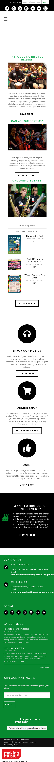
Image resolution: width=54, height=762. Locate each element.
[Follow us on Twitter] (33, 9)
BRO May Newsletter (14, 648)
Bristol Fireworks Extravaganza (35, 260)
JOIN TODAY (27, 485)
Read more (27, 114)
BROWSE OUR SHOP (27, 431)
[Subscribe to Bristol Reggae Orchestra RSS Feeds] (46, 9)
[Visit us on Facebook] (8, 9)
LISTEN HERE (27, 373)
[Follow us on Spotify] (21, 9)
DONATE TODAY (27, 176)
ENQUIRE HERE (27, 535)
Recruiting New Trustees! (16, 629)
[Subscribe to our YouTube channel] (40, 9)
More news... (45, 667)
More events (27, 303)
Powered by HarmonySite (13, 745)
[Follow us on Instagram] (14, 9)
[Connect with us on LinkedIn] (27, 9)
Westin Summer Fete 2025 (34, 276)
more (35, 241)
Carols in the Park (34, 236)
